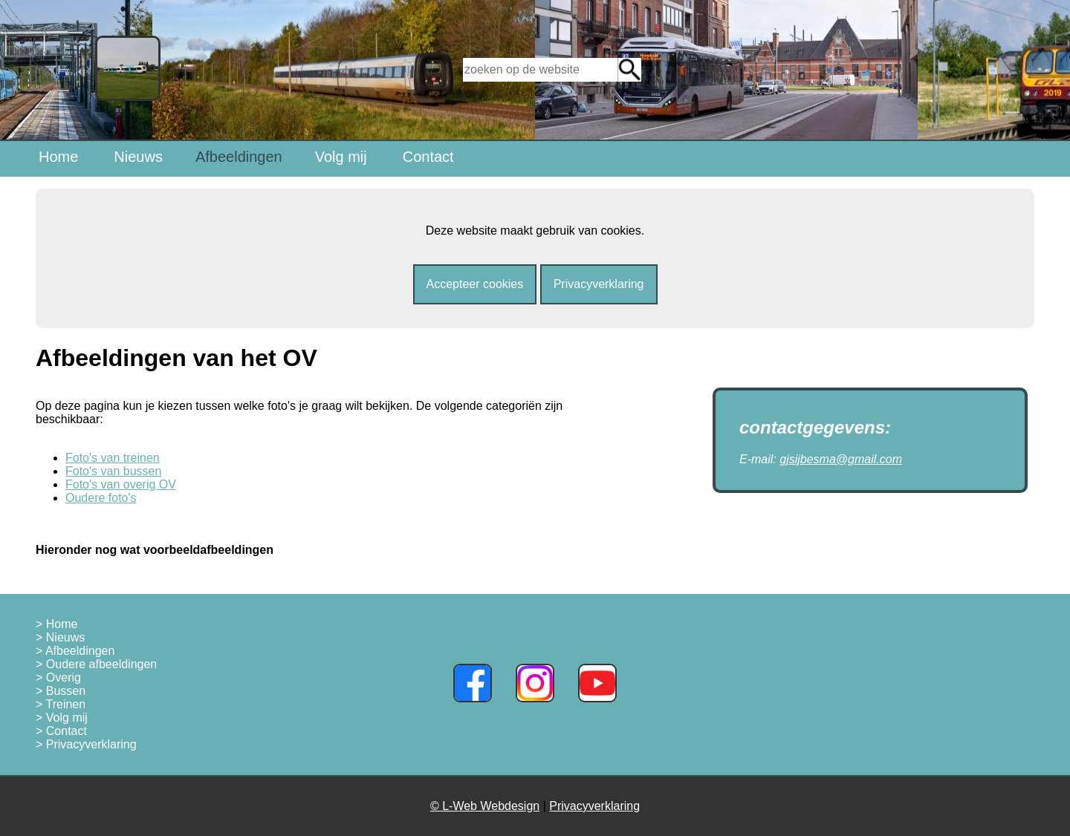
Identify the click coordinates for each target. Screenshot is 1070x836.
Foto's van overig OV (120, 484)
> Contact (61, 731)
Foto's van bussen (113, 471)
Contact (428, 156)
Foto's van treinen (112, 457)
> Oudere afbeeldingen (96, 664)
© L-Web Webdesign (484, 806)
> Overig (58, 677)
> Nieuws (60, 637)
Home (58, 156)
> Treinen (60, 704)
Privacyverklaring (599, 284)
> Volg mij (62, 717)
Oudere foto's (101, 498)
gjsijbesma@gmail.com (840, 459)
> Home (56, 624)
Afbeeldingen (238, 156)
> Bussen (60, 691)
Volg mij (341, 156)
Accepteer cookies (475, 284)
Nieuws (138, 156)
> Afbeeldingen (75, 650)
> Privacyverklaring (86, 744)
